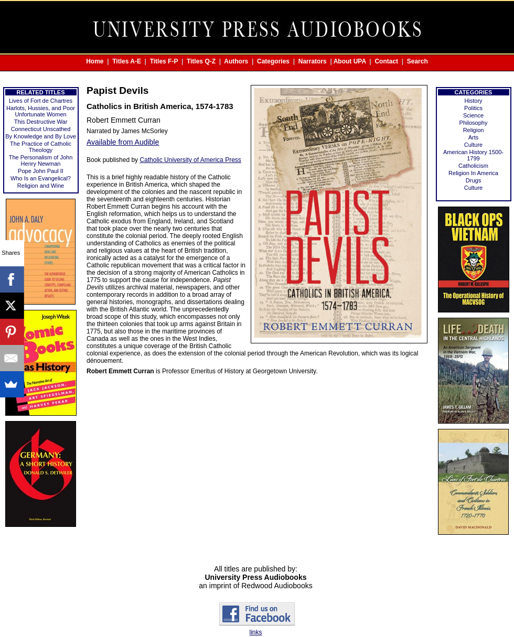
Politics (473, 108)
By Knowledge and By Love (40, 136)
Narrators (312, 61)
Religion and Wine (40, 185)
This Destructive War (41, 121)
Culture (473, 145)
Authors (236, 61)
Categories (273, 61)
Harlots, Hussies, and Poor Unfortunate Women (40, 111)
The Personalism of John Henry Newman (41, 160)
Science (473, 115)
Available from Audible (123, 142)
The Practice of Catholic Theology (40, 147)
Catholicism (473, 166)
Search (417, 61)
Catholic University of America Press (190, 160)
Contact (386, 61)
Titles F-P (164, 61)
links (255, 632)
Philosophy (473, 123)
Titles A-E (126, 61)
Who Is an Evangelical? (40, 178)
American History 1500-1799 (473, 155)
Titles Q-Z (201, 61)
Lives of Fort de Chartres (40, 101)
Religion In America (473, 173)
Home (94, 61)
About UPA (350, 61)
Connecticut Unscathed (41, 129)
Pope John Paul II (40, 171)
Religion (473, 130)
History (473, 101)
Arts (473, 137)
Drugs (473, 180)
